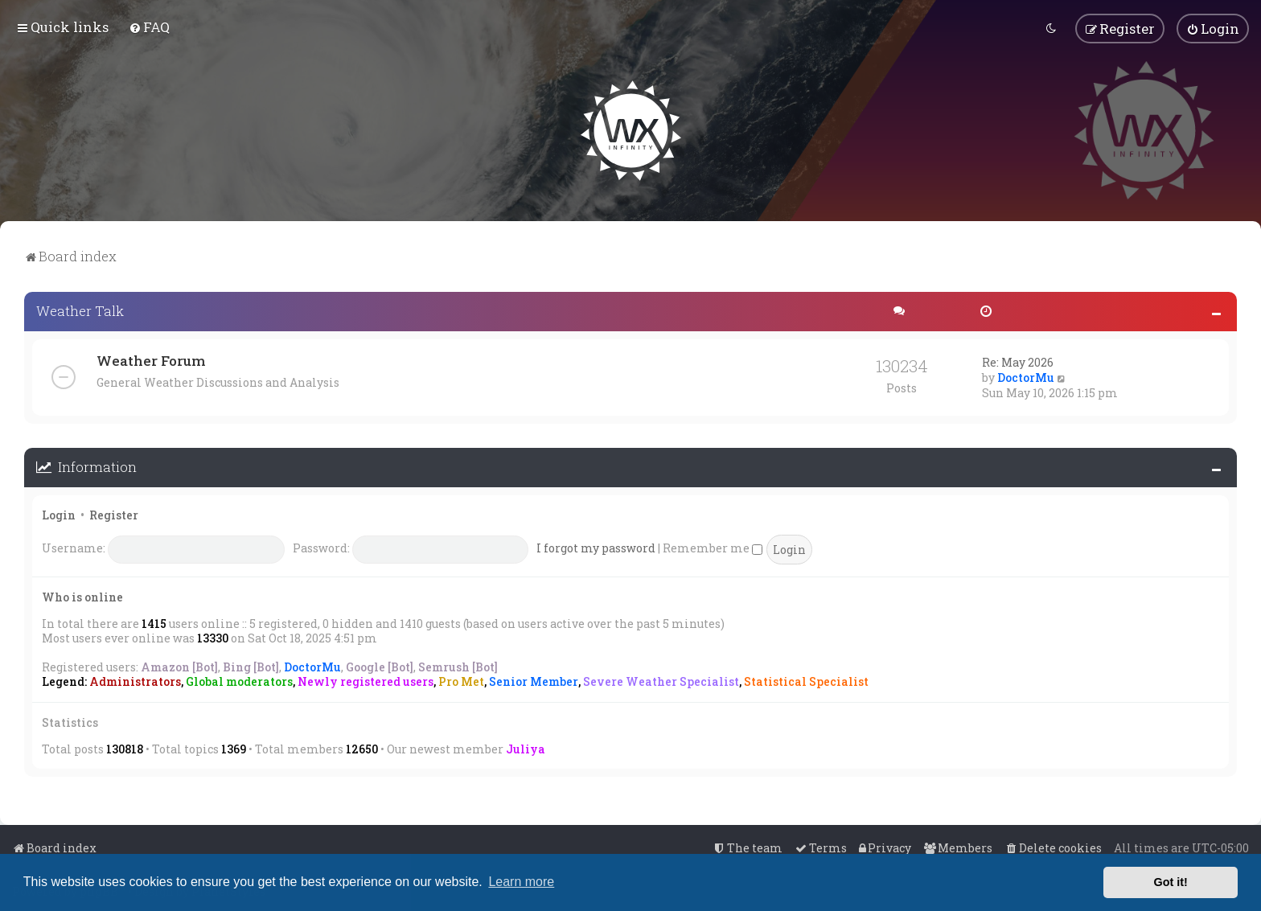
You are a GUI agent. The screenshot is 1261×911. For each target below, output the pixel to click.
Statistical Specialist (806, 681)
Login (59, 513)
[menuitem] (149, 27)
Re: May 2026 (1018, 361)
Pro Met (461, 681)
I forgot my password (595, 547)
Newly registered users (365, 681)
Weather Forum (151, 360)
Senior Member (533, 681)
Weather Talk (80, 310)
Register (113, 513)
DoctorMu (1025, 376)
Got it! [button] (1171, 882)
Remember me (712, 547)
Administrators (135, 681)
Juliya (525, 747)
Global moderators (239, 681)
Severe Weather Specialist (661, 681)
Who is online (82, 595)
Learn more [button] (521, 881)
